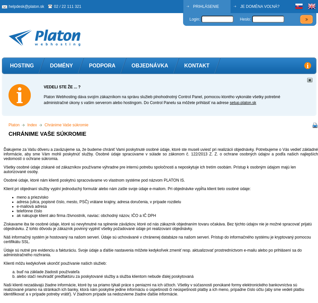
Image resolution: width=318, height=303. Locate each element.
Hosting (22, 65)
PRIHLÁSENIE (206, 6)
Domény (61, 65)
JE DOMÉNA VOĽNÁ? (260, 6)
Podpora (102, 65)
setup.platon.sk (243, 102)
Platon (14, 125)
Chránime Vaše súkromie (66, 125)
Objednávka (150, 65)
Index (32, 125)
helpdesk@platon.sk (26, 6)
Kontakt (197, 65)
